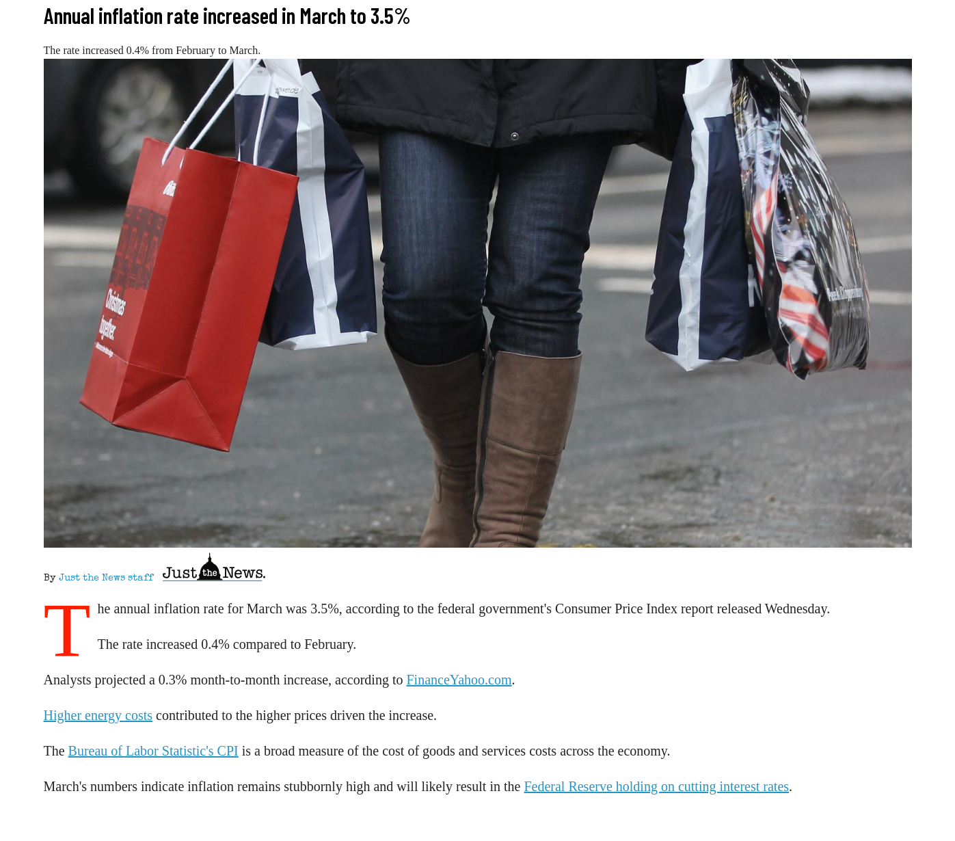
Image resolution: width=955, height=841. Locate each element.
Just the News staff (106, 578)
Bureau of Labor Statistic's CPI (153, 750)
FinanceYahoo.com (458, 679)
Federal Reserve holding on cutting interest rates (656, 786)
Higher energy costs (98, 715)
